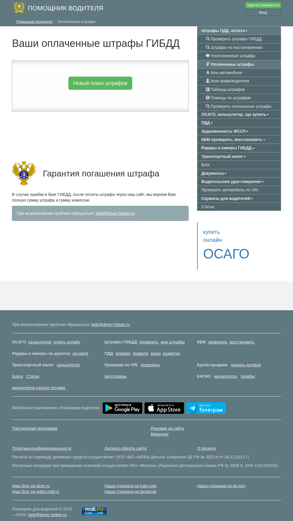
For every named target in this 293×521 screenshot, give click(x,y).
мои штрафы (173, 334)
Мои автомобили (224, 72)
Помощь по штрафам (228, 98)
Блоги (17, 368)
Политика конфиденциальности (41, 440)
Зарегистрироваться (263, 5)
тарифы (247, 368)
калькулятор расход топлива (38, 379)
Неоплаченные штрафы (231, 55)
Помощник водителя (65, 8)
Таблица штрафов (225, 89)
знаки (156, 345)
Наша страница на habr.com (130, 478)
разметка (171, 345)
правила (140, 345)
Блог (205, 164)
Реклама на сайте (167, 420)
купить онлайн (67, 334)
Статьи (207, 206)
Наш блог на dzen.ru (31, 478)
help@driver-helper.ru (115, 213)
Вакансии (160, 426)
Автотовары (115, 368)
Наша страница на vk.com (221, 478)
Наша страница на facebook (130, 483)
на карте (80, 345)
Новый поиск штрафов (100, 83)
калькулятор (39, 334)
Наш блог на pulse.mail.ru (35, 483)
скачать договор (246, 357)
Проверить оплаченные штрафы (239, 106)
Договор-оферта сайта (125, 440)
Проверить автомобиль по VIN (229, 190)
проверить (149, 334)
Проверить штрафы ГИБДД (234, 39)
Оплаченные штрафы (230, 64)
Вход (263, 13)
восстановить (242, 334)
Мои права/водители (227, 81)
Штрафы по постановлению (234, 47)
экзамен (122, 345)
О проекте (206, 440)
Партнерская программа (35, 420)
